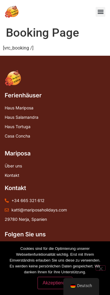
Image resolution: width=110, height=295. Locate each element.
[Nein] (101, 268)
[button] (100, 12)
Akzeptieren (55, 282)
